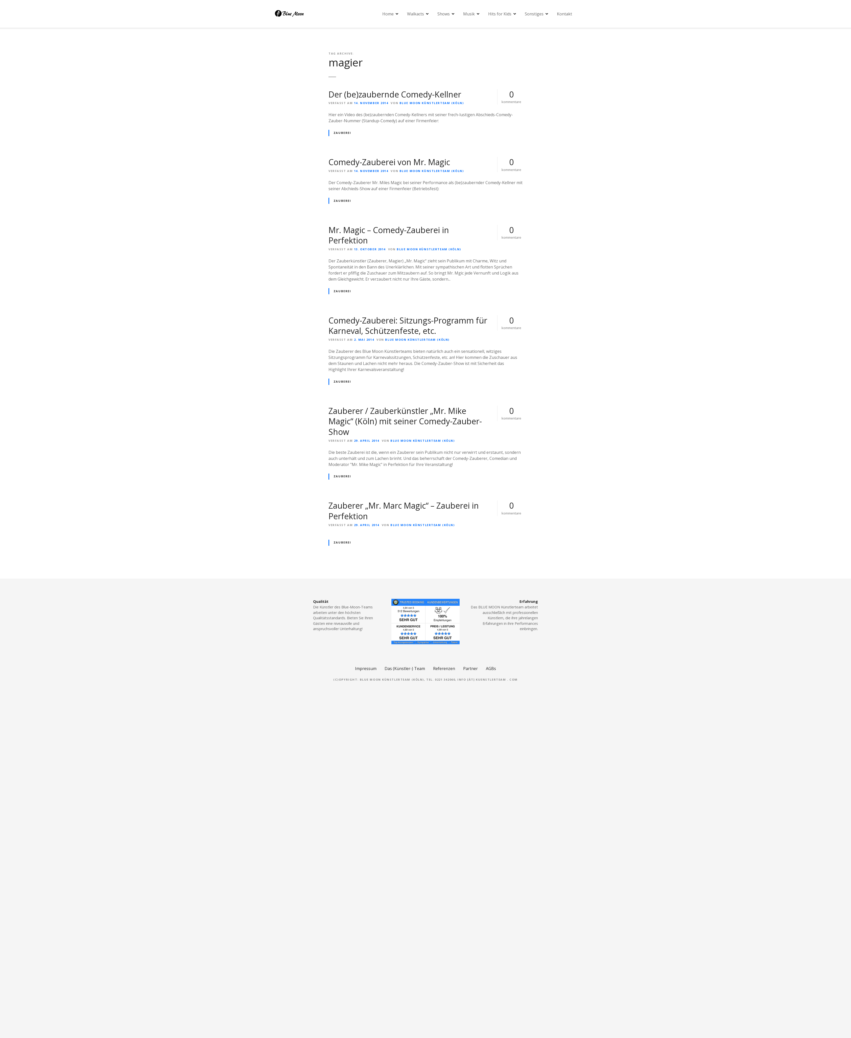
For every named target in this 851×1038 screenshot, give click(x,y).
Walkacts (415, 14)
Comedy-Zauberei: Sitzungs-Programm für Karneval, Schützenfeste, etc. (407, 325)
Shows (443, 14)
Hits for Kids (499, 14)
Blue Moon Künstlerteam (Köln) (431, 103)
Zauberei (342, 133)
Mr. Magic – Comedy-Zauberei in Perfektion (388, 235)
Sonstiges (534, 14)
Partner (470, 668)
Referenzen (444, 668)
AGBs (491, 668)
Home (388, 14)
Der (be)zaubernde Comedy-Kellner (394, 94)
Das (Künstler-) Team (405, 668)
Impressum (365, 668)
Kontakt (564, 14)
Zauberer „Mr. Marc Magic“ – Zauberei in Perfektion (403, 511)
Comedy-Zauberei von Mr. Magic (389, 162)
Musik (469, 14)
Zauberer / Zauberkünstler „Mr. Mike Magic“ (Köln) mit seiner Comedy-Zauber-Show (405, 421)
